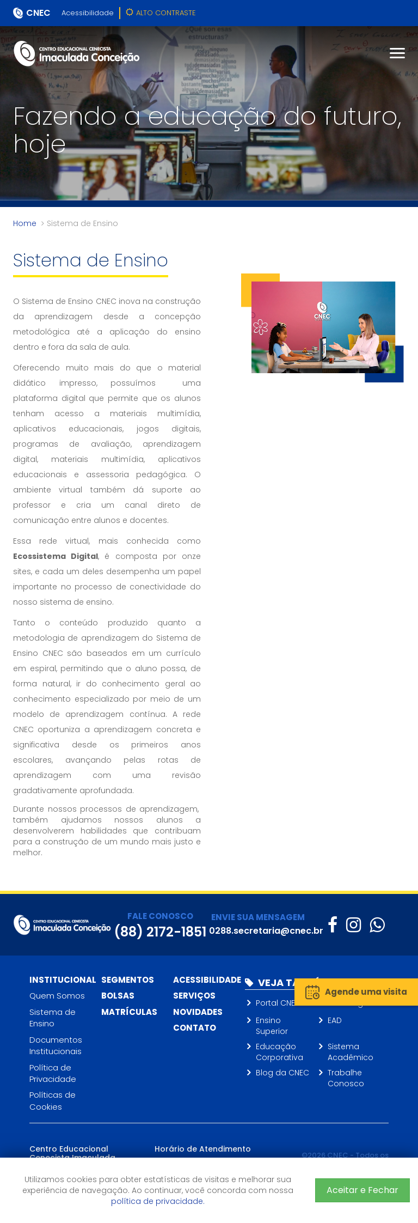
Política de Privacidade (52, 1073)
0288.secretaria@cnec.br (266, 930)
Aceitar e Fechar (362, 1190)
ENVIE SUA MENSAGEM (258, 917)
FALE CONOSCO (160, 916)
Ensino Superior (272, 1026)
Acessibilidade (88, 13)
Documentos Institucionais (55, 1045)
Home (24, 223)
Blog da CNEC (282, 1072)
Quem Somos (57, 995)
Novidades (198, 1012)
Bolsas (117, 995)
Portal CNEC (278, 1002)
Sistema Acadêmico (350, 1052)
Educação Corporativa (279, 1052)
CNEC (38, 13)
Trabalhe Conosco (346, 1078)
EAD (335, 1020)
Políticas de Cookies (52, 1100)
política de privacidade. (158, 1201)
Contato (194, 1027)
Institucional (62, 979)
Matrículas (129, 1012)
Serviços (194, 995)
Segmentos (127, 979)
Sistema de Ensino (52, 1017)
